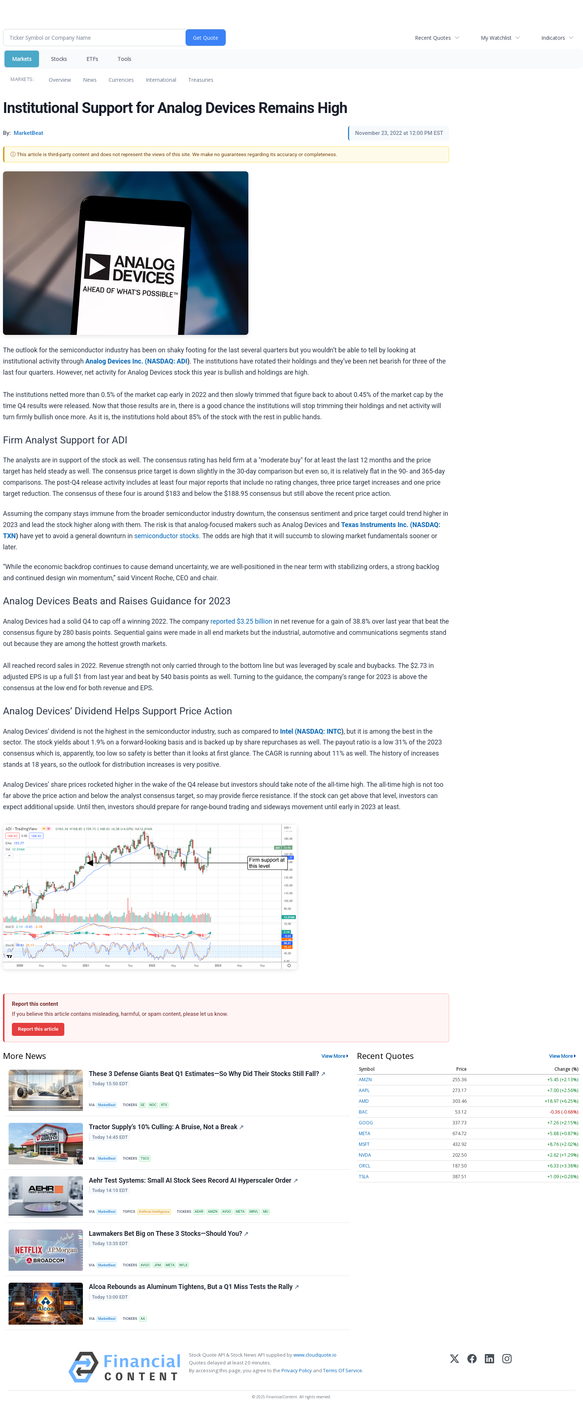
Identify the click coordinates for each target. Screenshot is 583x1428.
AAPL (364, 1090)
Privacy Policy (296, 1387)
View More (333, 1056)
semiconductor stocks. (167, 536)
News (90, 79)
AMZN (221, 1219)
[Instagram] (507, 1384)
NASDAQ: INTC (319, 731)
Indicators (553, 37)
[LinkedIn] (489, 1384)
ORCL (364, 1166)
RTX (170, 1106)
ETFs (92, 58)
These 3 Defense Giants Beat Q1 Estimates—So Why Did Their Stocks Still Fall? (208, 1075)
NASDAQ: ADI (167, 361)
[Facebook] (472, 1384)
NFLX (191, 1276)
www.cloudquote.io (314, 1371)
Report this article (38, 1029)
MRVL (266, 1219)
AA (146, 1333)
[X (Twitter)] (454, 1384)
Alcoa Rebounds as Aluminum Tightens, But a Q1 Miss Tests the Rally (195, 1301)
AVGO (236, 1219)
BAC (363, 1112)
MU (279, 1219)
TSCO (148, 1162)
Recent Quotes (433, 37)
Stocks (59, 58)
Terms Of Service (342, 1387)
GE (146, 1106)
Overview (60, 79)
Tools (124, 58)
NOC (157, 1106)
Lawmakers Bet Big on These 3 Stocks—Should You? (169, 1244)
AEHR (205, 1219)
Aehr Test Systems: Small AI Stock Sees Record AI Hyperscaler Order (194, 1188)
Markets (22, 58)
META (251, 1219)
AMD (364, 1101)
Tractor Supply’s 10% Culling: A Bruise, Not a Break (167, 1131)
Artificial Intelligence (158, 1219)
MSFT (364, 1144)
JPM (162, 1276)
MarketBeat (109, 1106)
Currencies (121, 79)
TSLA (364, 1176)
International (161, 79)
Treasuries (200, 79)
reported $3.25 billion (241, 621)
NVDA (365, 1155)
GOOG (366, 1123)
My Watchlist (496, 37)
